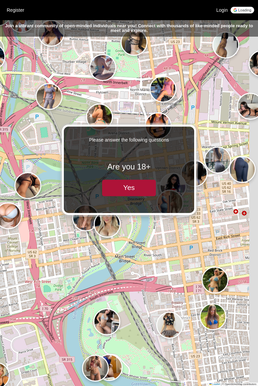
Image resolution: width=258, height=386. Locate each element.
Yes (129, 188)
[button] (95, 368)
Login (222, 10)
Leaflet (214, 384)
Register (15, 10)
